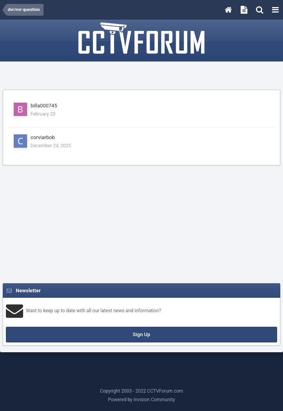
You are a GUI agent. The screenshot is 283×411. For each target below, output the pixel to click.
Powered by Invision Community (141, 399)
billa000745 (44, 106)
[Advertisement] (141, 76)
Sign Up (142, 334)
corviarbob (43, 137)
